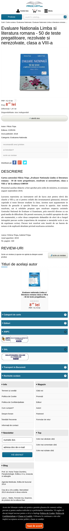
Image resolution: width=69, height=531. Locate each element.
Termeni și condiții (9, 391)
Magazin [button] (42, 384)
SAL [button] (6, 349)
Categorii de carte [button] (12, 314)
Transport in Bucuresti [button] (14, 367)
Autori (38, 408)
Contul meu (22, 11)
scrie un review (10, 155)
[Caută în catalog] (65, 16)
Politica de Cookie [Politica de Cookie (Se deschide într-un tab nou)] (47, 513)
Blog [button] (5, 465)
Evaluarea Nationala (18, 137)
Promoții (39, 396)
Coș (36, 11)
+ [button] (65, 314)
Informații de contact (10, 425)
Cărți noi (39, 391)
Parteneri (40, 414)
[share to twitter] (25, 162)
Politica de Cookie (9, 396)
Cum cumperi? (8, 408)
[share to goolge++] (20, 162)
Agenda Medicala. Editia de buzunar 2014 (16, 483)
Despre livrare (7, 414)
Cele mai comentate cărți (46, 445)
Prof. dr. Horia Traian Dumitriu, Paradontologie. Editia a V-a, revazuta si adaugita (17, 474)
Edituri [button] (7, 323)
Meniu (48, 11)
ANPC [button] (7, 332)
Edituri (38, 402)
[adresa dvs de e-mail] (17, 447)
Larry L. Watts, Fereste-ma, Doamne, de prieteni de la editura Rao (17, 499)
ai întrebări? (8, 150)
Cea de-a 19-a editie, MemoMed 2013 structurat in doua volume (15, 491)
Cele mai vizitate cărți (45, 450)
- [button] (65, 332)
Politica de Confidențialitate (13, 402)
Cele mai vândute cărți (45, 439)
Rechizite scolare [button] (12, 376)
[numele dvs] (17, 439)
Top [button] (39, 433)
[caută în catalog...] (42, 17)
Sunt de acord (34, 525)
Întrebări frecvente (9, 419)
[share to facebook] (14, 162)
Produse (11, 17)
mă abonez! (17, 454)
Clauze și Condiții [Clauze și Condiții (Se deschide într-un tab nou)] (25, 516)
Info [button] (5, 384)
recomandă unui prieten (13, 144)
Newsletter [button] (8, 433)
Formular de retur (43, 419)
